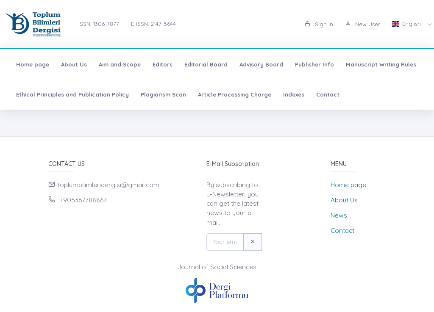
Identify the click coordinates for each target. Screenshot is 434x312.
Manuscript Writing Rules (381, 64)
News (339, 215)
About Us (74, 64)
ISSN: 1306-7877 (98, 23)
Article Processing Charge (234, 94)
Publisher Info (314, 64)
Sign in (319, 24)
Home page (32, 64)
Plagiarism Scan (163, 94)
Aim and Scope (120, 64)
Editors (162, 64)
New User (362, 24)
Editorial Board (206, 64)
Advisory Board (261, 64)
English (407, 23)
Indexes (293, 94)
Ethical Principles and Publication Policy (72, 94)
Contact (327, 94)
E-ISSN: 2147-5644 (153, 23)
